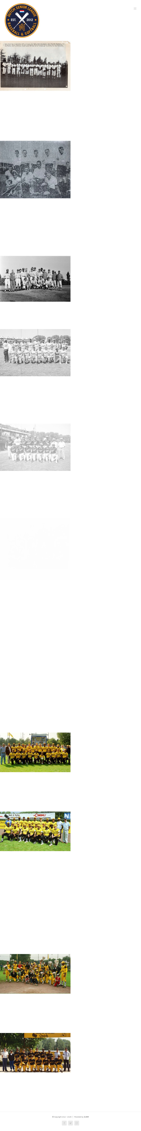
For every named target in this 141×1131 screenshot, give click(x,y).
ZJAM (86, 1117)
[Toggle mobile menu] (135, 8)
